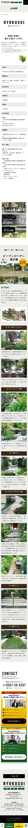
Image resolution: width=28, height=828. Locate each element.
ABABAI (15, 820)
